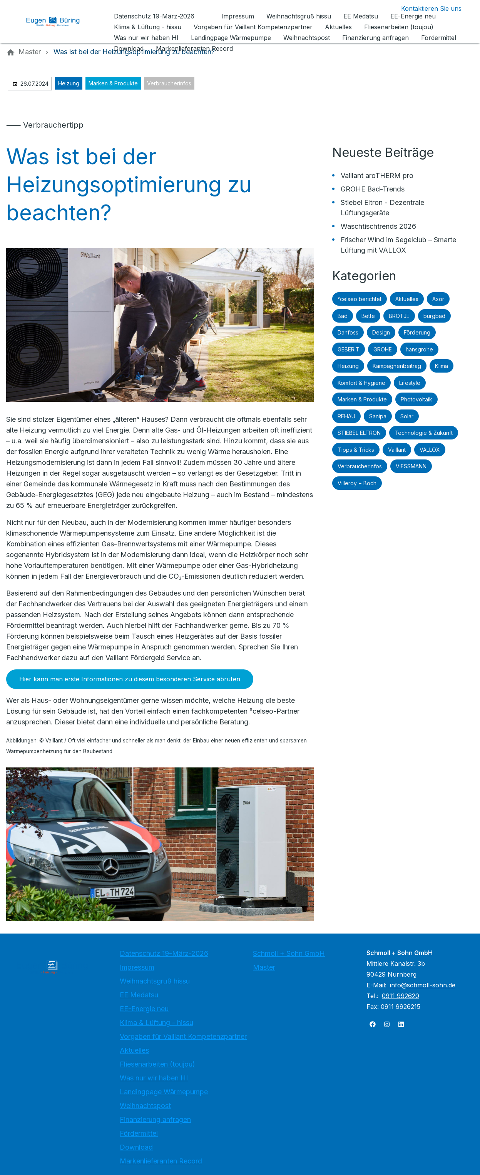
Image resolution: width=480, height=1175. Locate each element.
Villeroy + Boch (357, 483)
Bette (368, 316)
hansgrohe (419, 349)
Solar (406, 416)
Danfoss (348, 332)
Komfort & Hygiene (361, 382)
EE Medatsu (139, 995)
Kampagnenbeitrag (397, 366)
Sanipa (377, 416)
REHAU (346, 416)
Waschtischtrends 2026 (378, 226)
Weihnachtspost (145, 1106)
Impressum (137, 967)
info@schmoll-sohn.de (422, 985)
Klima (441, 366)
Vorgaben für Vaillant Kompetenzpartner (183, 1036)
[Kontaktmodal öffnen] (425, 8)
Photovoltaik (416, 399)
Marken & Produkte (113, 83)
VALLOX (430, 449)
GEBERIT (349, 349)
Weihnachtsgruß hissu (155, 981)
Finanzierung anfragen (155, 1119)
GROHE (382, 349)
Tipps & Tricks (356, 449)
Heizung (68, 83)
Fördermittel (139, 1133)
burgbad (434, 316)
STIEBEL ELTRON (359, 432)
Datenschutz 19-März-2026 (164, 953)
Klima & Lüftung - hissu (156, 1023)
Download (136, 1147)
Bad (343, 316)
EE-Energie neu (144, 1009)
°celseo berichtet (359, 299)
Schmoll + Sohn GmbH (289, 953)
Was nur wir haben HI (154, 1078)
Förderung (417, 332)
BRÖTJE (399, 316)
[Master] (29, 52)
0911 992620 (400, 996)
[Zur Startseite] (58, 21)
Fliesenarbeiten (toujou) (157, 1064)
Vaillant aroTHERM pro (377, 175)
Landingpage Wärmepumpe (164, 1092)
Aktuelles (406, 299)
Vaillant (397, 449)
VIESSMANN (411, 466)
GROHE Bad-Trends (373, 189)
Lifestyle (409, 382)
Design (381, 332)
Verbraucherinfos (169, 83)
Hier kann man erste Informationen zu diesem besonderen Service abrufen (129, 679)
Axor (438, 299)
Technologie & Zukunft (424, 432)
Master (264, 967)
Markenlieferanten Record (161, 1161)
